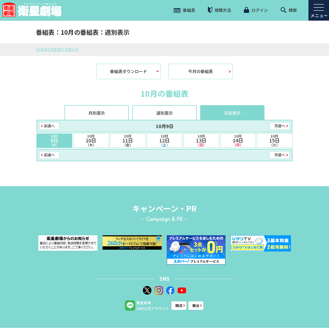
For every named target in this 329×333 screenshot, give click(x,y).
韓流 (178, 305)
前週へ (49, 125)
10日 (91, 140)
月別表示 (96, 113)
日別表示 (232, 113)
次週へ (279, 125)
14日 (237, 140)
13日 (201, 140)
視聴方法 (219, 10)
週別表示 (164, 113)
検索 (289, 10)
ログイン (256, 10)
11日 (127, 140)
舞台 (195, 305)
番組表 (184, 10)
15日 (274, 140)
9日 (54, 140)
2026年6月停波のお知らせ (57, 49)
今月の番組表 (200, 71)
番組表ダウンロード (128, 71)
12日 (164, 140)
